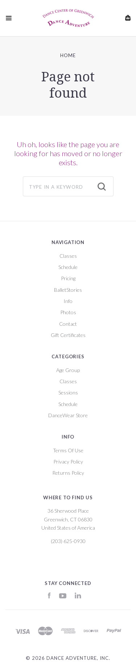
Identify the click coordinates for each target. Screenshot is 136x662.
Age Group (68, 370)
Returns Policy (68, 473)
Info (68, 301)
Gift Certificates (68, 335)
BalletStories (68, 290)
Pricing (68, 278)
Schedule (68, 267)
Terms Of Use (68, 450)
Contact (68, 324)
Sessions (68, 392)
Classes (68, 256)
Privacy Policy (68, 461)
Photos (68, 312)
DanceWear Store (68, 415)
